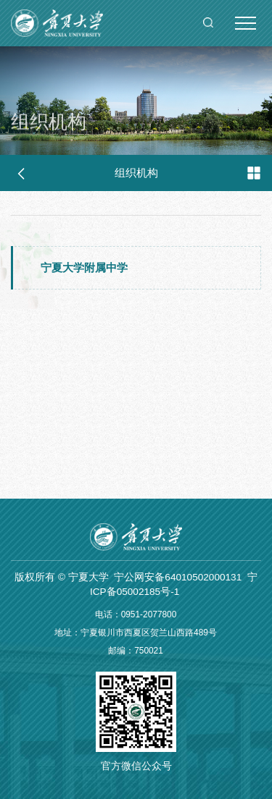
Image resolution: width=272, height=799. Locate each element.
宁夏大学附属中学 (84, 267)
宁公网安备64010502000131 (178, 577)
